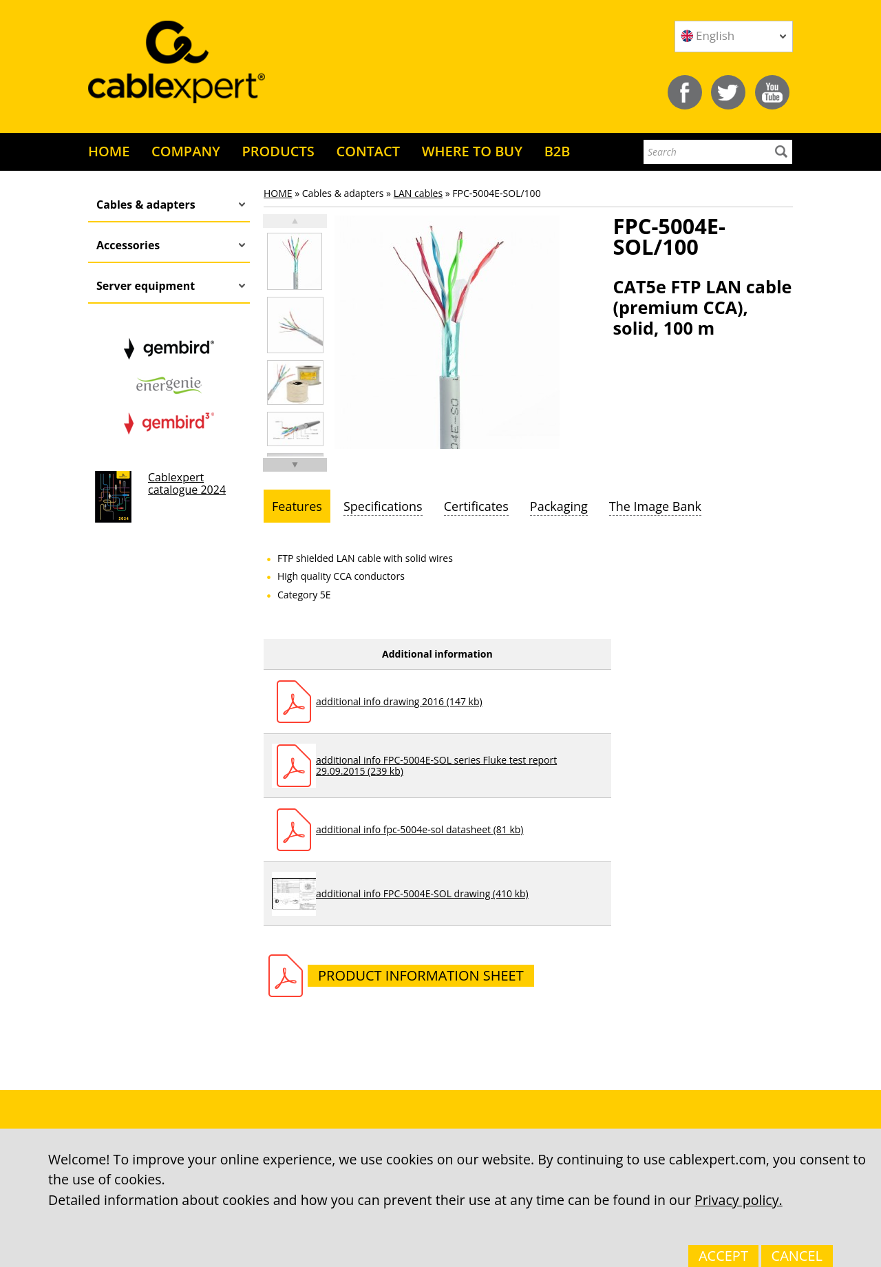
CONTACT (368, 151)
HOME (108, 151)
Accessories (128, 245)
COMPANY (185, 151)
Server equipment (145, 285)
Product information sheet (421, 975)
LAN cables (418, 193)
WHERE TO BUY (472, 151)
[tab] (297, 506)
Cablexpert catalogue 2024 (187, 483)
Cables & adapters (145, 204)
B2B (557, 151)
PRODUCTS (278, 151)
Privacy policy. (738, 1200)
